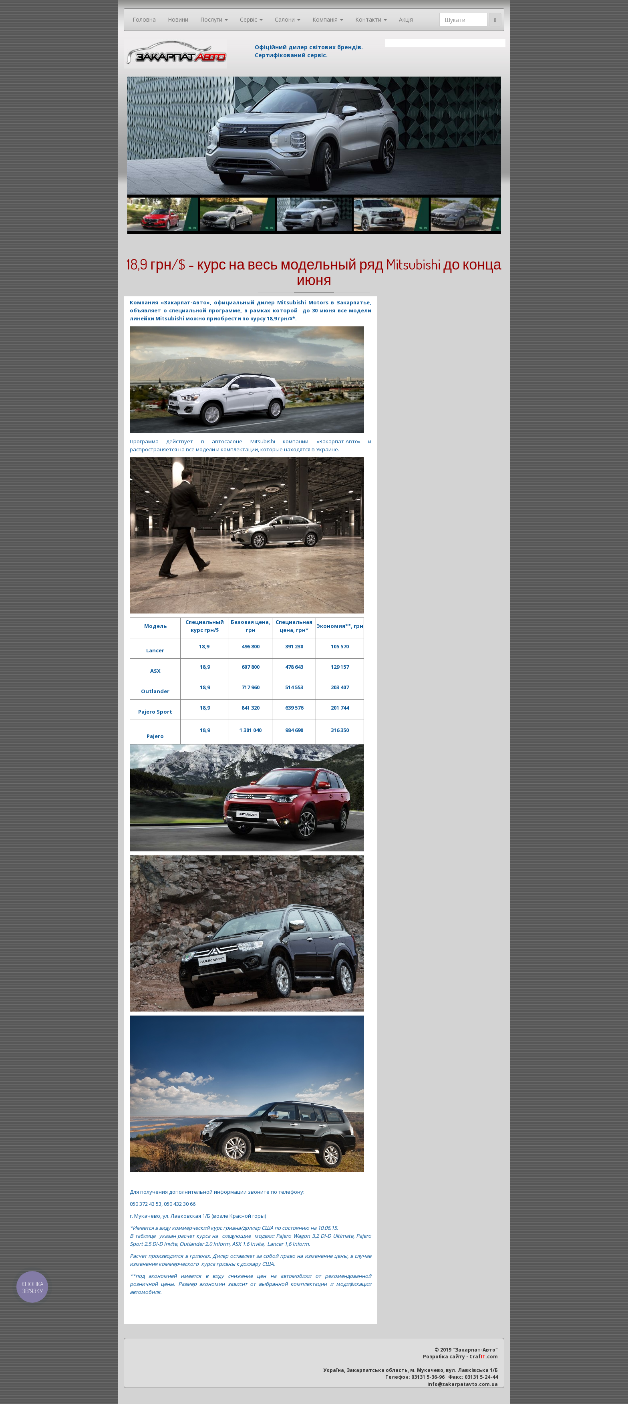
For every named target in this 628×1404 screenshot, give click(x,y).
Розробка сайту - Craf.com (460, 1356)
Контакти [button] (371, 19)
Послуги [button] (214, 19)
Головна (144, 19)
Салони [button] (287, 19)
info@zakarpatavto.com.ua (462, 1384)
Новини (178, 19)
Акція (406, 19)
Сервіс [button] (251, 19)
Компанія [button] (327, 19)
